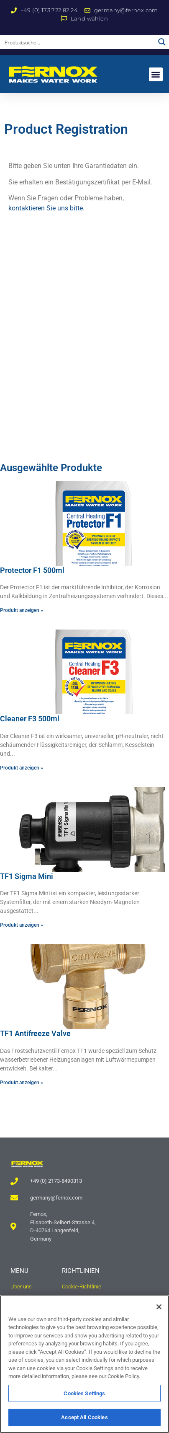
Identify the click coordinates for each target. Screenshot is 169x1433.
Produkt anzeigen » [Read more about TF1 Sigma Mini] (21, 925)
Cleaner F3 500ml (29, 718)
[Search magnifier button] (162, 42)
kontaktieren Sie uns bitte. (46, 208)
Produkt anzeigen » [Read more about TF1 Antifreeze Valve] (21, 1083)
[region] (84, 1364)
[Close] (159, 1307)
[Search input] (78, 41)
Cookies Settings (84, 1393)
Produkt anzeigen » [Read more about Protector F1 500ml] (21, 610)
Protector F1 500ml (32, 570)
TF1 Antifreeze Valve (35, 1033)
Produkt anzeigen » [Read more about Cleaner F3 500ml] (21, 768)
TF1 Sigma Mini (26, 876)
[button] (156, 74)
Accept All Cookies (84, 1417)
